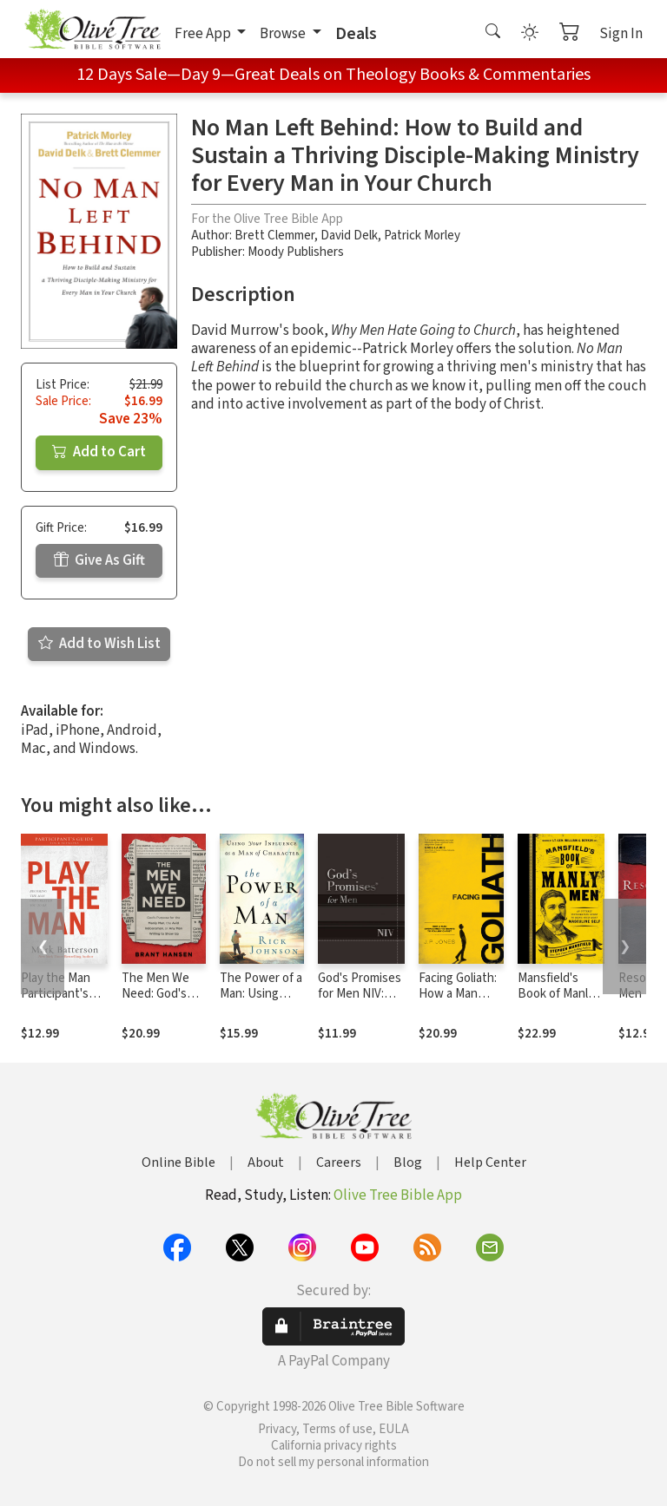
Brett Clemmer (274, 235)
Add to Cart (99, 452)
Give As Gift (99, 560)
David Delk (349, 235)
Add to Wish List (99, 643)
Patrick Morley (422, 235)
